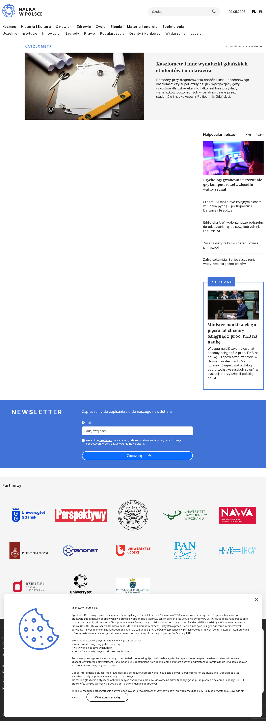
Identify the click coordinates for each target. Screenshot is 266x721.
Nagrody (71, 33)
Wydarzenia (175, 33)
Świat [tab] (260, 135)
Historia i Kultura (36, 27)
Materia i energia (142, 27)
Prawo (89, 33)
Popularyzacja (112, 33)
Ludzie (196, 33)
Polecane (221, 282)
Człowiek (64, 27)
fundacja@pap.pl (187, 680)
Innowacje (51, 33)
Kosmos (9, 27)
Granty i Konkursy (145, 33)
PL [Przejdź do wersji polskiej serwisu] (254, 11)
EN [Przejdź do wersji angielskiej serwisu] (261, 12)
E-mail (86, 422)
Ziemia (116, 27)
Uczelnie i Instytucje (19, 33)
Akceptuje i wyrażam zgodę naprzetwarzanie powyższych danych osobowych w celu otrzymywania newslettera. (134, 442)
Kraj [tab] (248, 135)
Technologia (173, 27)
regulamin (106, 440)
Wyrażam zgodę (107, 697)
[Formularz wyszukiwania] (184, 11)
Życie (101, 27)
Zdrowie (84, 27)
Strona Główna (234, 46)
